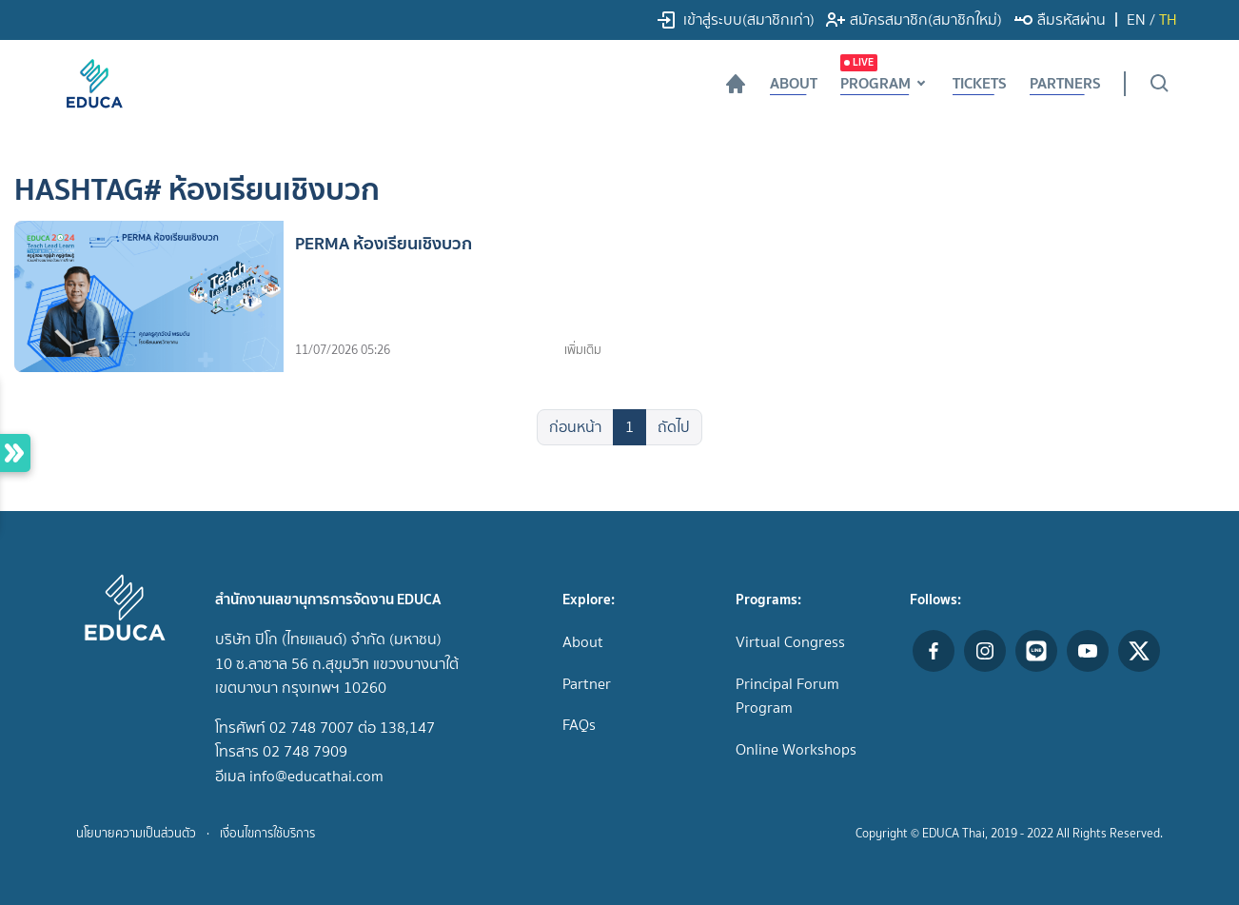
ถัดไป (674, 427)
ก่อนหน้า (575, 427)
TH (1168, 19)
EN (1136, 19)
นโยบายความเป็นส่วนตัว (136, 833)
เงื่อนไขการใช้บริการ (267, 833)
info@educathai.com (316, 776)
